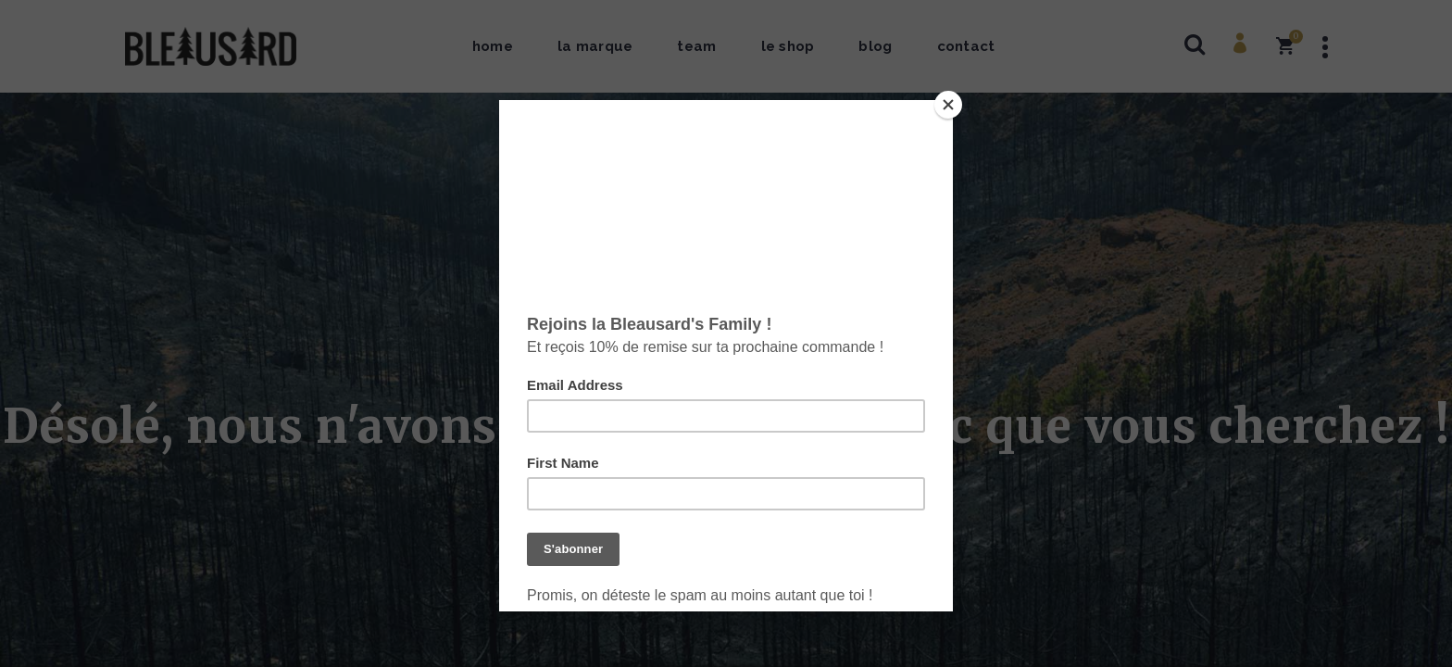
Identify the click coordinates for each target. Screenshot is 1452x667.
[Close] (948, 105)
